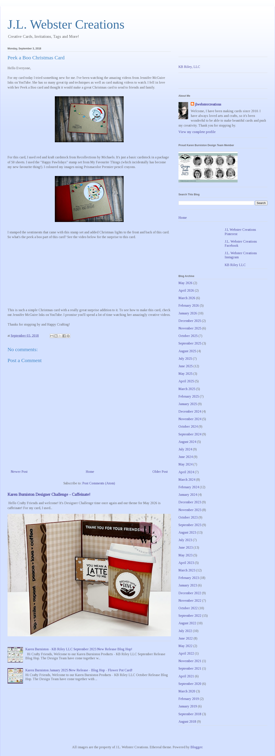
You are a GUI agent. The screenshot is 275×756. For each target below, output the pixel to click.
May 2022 (185, 646)
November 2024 (189, 419)
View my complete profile (197, 132)
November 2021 (189, 661)
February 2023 (188, 578)
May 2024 (185, 464)
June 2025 (185, 366)
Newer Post (19, 471)
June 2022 (185, 638)
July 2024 (185, 449)
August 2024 (187, 442)
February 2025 (188, 396)
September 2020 (189, 684)
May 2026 (185, 283)
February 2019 (188, 699)
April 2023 (186, 563)
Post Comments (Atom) (98, 483)
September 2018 (189, 714)
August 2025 (187, 351)
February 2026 (188, 305)
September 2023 (189, 525)
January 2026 (187, 313)
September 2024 (189, 434)
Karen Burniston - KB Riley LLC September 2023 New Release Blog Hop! (78, 649)
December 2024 (189, 411)
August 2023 (187, 532)
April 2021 (186, 676)
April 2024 (186, 472)
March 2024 (186, 479)
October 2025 (188, 336)
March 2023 (186, 570)
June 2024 (185, 457)
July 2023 (185, 540)
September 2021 (189, 668)
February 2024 (188, 487)
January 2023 (187, 585)
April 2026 (186, 290)
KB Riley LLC (235, 265)
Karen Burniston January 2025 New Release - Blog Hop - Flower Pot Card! (78, 670)
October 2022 (188, 608)
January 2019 (187, 706)
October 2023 (188, 517)
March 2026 (186, 298)
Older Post (160, 471)
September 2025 (189, 343)
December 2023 (189, 502)
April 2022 (186, 653)
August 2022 (187, 623)
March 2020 (186, 691)
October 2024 (188, 426)
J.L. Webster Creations (66, 24)
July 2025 (185, 358)
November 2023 (189, 510)
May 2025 (185, 373)
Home (90, 471)
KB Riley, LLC (189, 67)
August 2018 (187, 721)
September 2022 (189, 615)
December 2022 (189, 593)
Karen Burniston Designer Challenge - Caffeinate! (49, 494)
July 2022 (185, 631)
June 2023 (185, 547)
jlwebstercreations (208, 104)
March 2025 (186, 389)
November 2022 (189, 600)
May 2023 (185, 555)
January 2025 (187, 404)
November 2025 (189, 328)
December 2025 (189, 321)
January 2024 (187, 494)
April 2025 (186, 381)
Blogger (196, 747)
